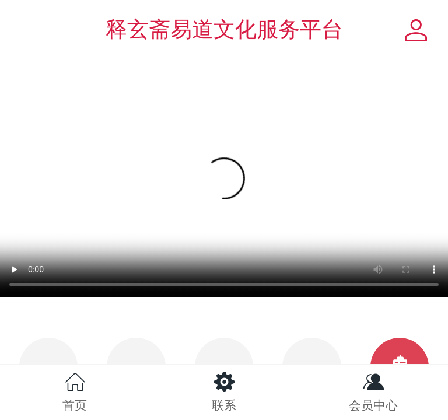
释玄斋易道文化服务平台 (224, 29)
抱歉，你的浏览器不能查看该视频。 (224, 186)
